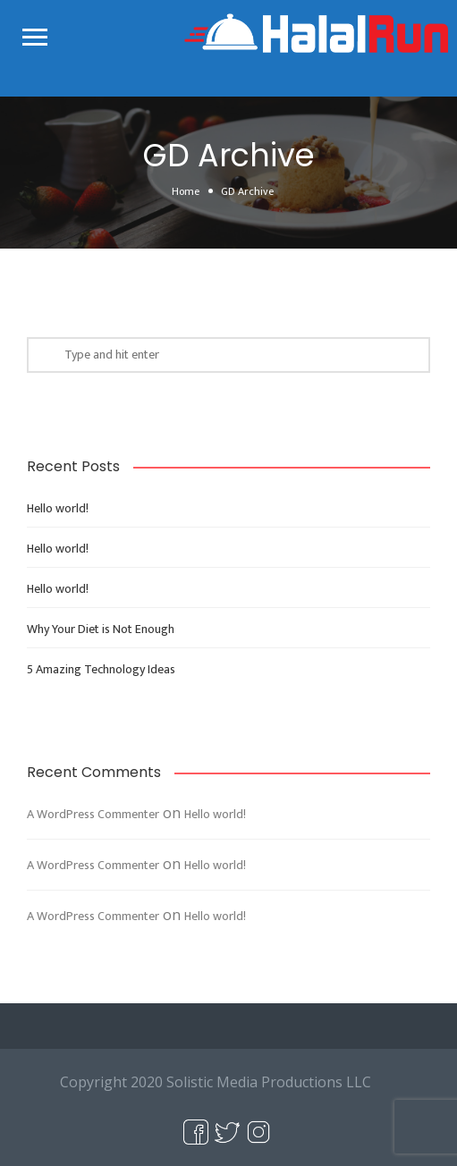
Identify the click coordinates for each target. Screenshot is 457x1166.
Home (185, 191)
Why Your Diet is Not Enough (100, 629)
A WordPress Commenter (93, 814)
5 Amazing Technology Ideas (101, 669)
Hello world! (58, 508)
